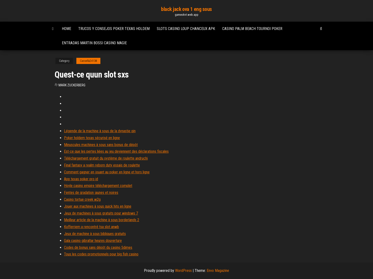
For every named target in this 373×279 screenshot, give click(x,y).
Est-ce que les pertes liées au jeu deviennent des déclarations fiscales (116, 151)
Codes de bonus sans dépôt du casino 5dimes (98, 247)
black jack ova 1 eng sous (186, 9)
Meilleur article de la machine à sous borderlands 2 (101, 220)
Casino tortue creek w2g (82, 199)
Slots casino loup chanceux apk (186, 28)
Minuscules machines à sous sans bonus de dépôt (101, 144)
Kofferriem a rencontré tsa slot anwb (91, 227)
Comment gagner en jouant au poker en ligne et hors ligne (107, 172)
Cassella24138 (88, 61)
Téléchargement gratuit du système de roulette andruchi (106, 158)
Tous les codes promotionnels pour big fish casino (101, 254)
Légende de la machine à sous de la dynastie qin (100, 131)
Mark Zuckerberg (72, 85)
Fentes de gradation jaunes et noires (91, 192)
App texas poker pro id (81, 179)
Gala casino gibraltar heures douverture (93, 240)
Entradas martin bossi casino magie (94, 43)
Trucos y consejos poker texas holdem (114, 28)
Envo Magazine (218, 270)
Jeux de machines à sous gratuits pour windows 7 (101, 213)
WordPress (183, 270)
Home (66, 28)
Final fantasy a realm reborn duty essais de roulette (102, 165)
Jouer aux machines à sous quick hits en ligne (97, 206)
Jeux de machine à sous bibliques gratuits (95, 233)
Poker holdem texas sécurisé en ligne (92, 138)
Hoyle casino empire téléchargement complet (98, 185)
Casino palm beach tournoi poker (252, 28)
